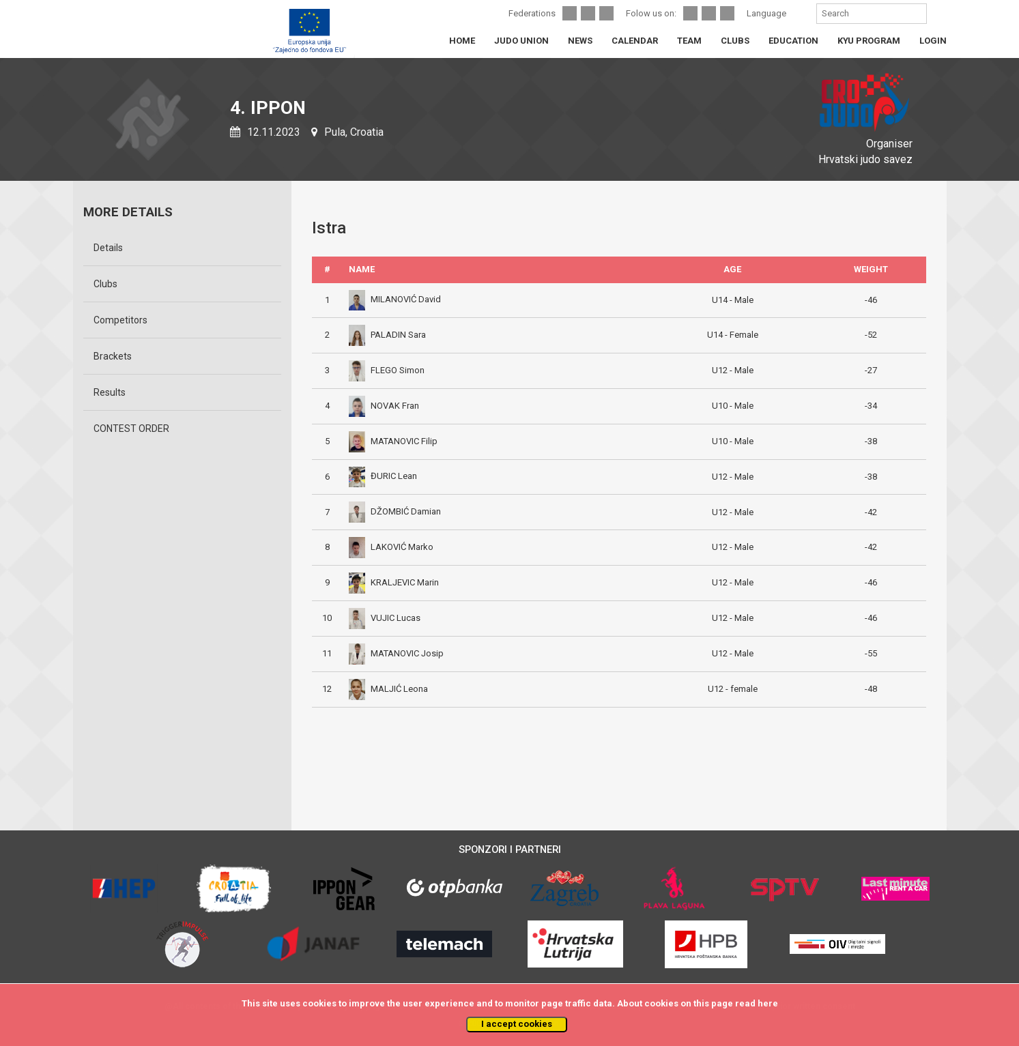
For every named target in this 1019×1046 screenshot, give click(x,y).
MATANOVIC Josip (396, 653)
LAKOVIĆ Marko (391, 547)
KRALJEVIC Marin (394, 582)
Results (110, 392)
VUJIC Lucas (384, 618)
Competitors (120, 320)
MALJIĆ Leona (388, 689)
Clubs (105, 283)
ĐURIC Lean (383, 476)
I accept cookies (516, 1024)
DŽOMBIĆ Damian (395, 511)
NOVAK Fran (384, 406)
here (768, 1003)
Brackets (113, 356)
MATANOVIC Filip (393, 441)
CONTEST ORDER (131, 428)
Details (108, 247)
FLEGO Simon (387, 370)
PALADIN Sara (387, 335)
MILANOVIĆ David (395, 299)
